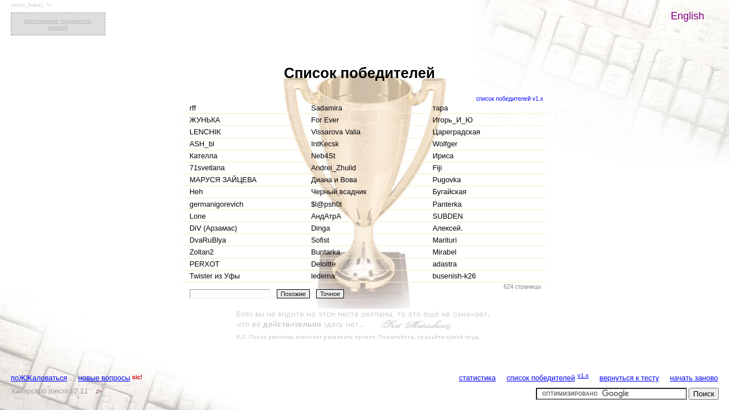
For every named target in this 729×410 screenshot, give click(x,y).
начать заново (694, 378)
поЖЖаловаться (39, 378)
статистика (477, 378)
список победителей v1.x (509, 99)
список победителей (540, 378)
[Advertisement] (364, 326)
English (688, 16)
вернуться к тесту (630, 378)
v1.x (583, 375)
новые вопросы (104, 378)
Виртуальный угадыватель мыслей (58, 24)
